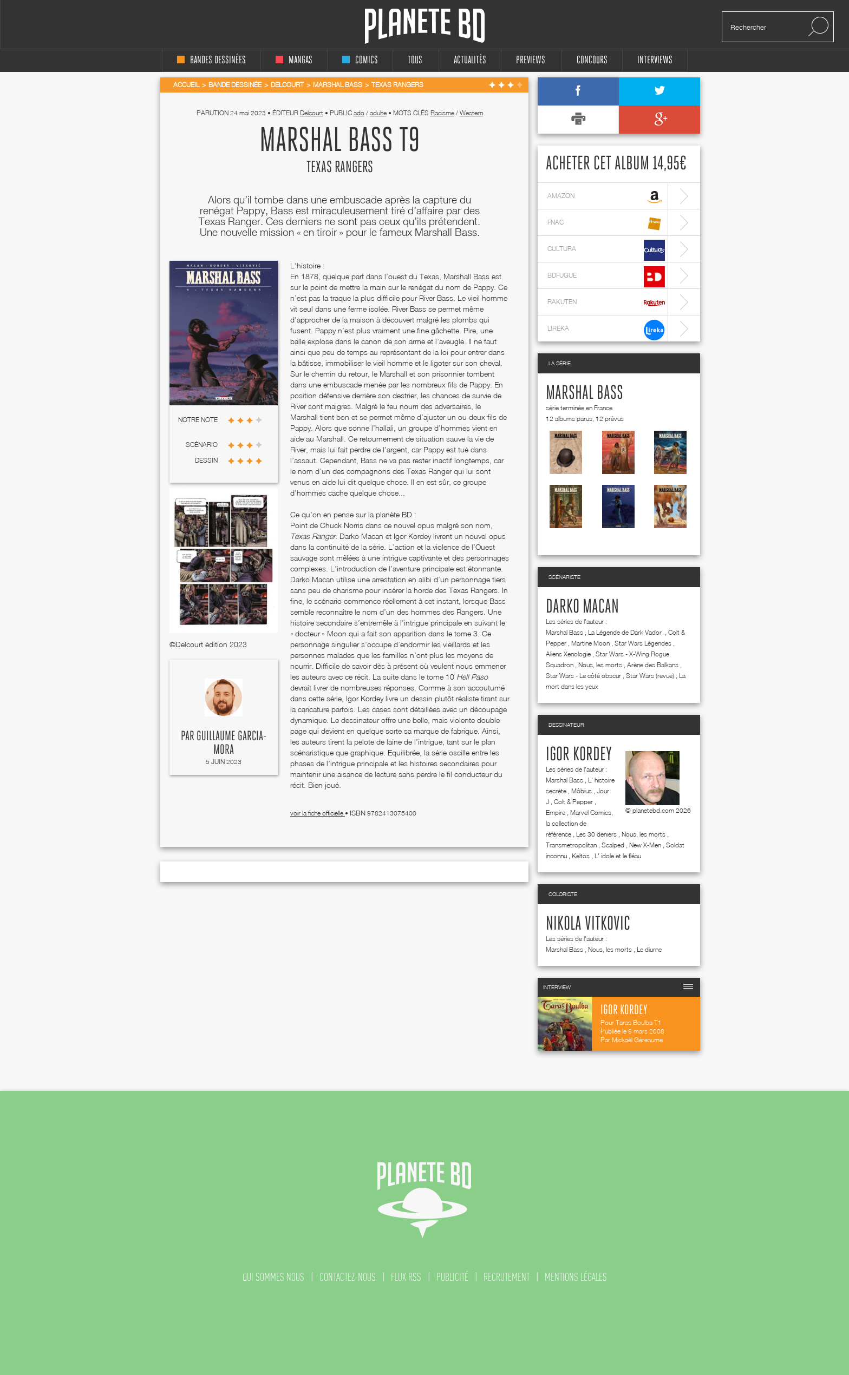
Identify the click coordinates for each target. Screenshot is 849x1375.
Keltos (581, 856)
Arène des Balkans (652, 665)
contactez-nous (347, 1277)
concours (592, 60)
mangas (294, 60)
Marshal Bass (584, 393)
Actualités (470, 60)
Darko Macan (582, 607)
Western (471, 113)
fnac (606, 223)
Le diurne (649, 949)
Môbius (581, 791)
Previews (530, 60)
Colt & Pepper (573, 802)
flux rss (406, 1277)
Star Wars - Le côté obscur (583, 676)
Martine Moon (590, 643)
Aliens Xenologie (568, 654)
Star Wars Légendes (643, 643)
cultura (606, 250)
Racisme (442, 113)
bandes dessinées (211, 60)
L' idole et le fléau (618, 856)
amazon (606, 197)
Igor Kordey (579, 755)
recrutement (507, 1277)
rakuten (606, 303)
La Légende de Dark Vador (625, 632)
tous (415, 60)
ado (359, 113)
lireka (606, 329)
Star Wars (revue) (650, 676)
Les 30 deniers (596, 834)
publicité (452, 1277)
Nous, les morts (600, 665)
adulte (378, 113)
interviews (654, 60)
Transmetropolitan (571, 845)
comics (360, 60)
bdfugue (606, 276)
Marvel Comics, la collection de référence (579, 823)
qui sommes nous (273, 1277)
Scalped (613, 845)
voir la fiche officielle (317, 813)
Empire (555, 812)
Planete (425, 26)
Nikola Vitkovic (588, 924)
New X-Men (645, 845)
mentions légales (576, 1277)
